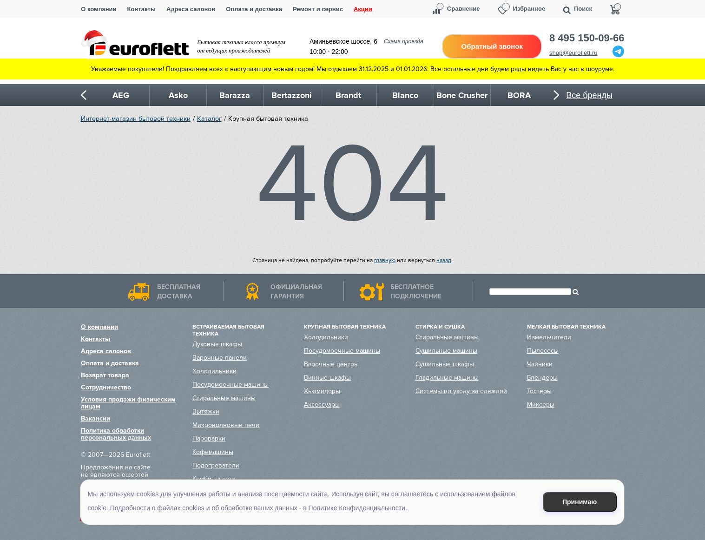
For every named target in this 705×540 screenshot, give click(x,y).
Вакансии (95, 418)
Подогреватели (215, 465)
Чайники (540, 364)
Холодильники (214, 371)
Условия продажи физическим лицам (128, 402)
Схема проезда (403, 41)
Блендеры (542, 378)
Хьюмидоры (322, 391)
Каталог (209, 119)
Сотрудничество (106, 387)
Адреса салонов (190, 9)
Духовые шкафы (217, 344)
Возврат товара (105, 375)
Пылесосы (543, 351)
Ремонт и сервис (318, 9)
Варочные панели (219, 358)
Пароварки (208, 438)
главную (384, 260)
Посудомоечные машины (230, 385)
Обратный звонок (492, 46)
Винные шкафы (327, 378)
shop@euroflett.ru (573, 52)
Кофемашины (212, 452)
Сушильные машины (446, 351)
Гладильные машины (447, 378)
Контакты (141, 9)
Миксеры (540, 404)
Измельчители (549, 337)
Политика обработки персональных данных (116, 434)
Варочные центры (331, 364)
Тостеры (539, 391)
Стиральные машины (224, 398)
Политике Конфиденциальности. (358, 508)
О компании (98, 9)
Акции (363, 9)
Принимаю (579, 502)
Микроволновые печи (225, 425)
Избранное (529, 8)
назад (443, 260)
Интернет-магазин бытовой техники (136, 119)
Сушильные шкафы (444, 364)
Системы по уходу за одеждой (461, 391)
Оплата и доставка (254, 9)
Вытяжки (205, 411)
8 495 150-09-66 (586, 38)
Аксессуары (322, 404)
